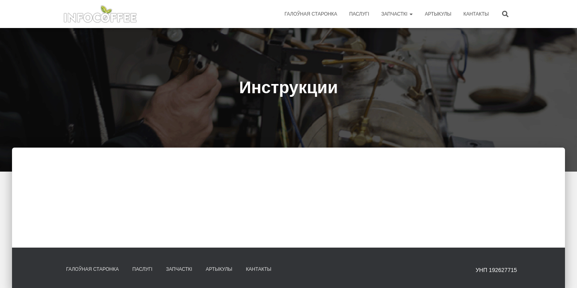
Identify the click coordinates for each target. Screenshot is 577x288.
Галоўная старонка (310, 14)
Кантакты (476, 14)
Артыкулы (438, 14)
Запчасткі (397, 14)
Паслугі (359, 14)
